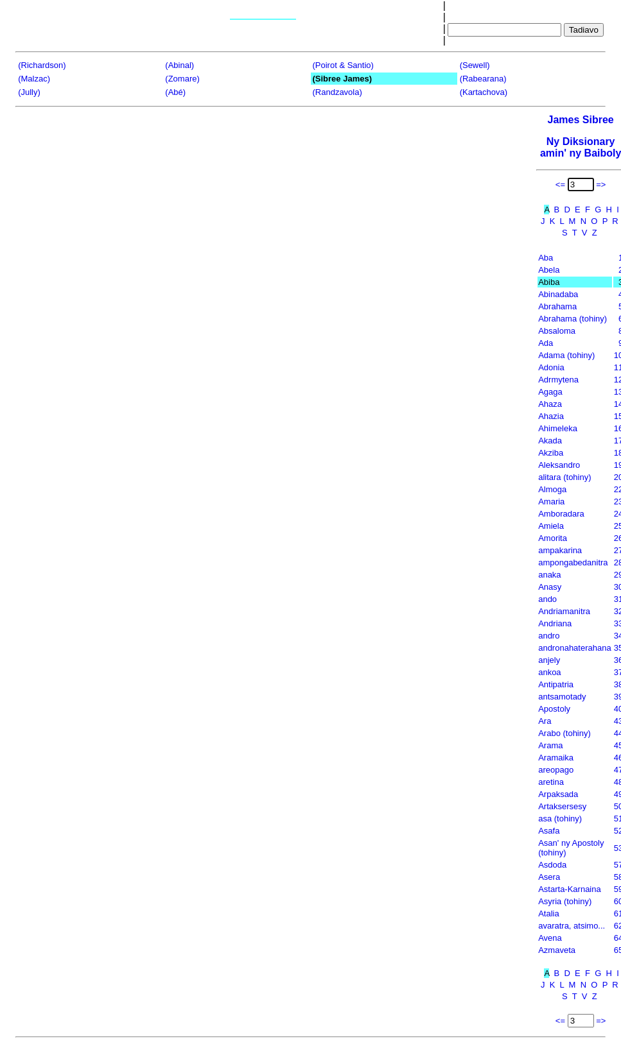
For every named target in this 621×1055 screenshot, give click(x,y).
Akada (550, 440)
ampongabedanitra (573, 562)
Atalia (548, 913)
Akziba (550, 453)
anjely (549, 660)
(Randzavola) (337, 92)
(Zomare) (182, 78)
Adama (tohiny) (566, 355)
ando (547, 599)
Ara (544, 721)
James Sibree (581, 119)
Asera (549, 877)
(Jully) (29, 92)
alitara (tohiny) (564, 477)
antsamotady (562, 696)
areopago (555, 770)
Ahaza (550, 404)
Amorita (552, 538)
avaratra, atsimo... (571, 926)
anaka (549, 574)
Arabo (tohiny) (564, 733)
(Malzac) (34, 78)
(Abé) (175, 92)
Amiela (551, 526)
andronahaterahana (574, 648)
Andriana (555, 623)
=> (601, 184)
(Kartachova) (483, 92)
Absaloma (556, 331)
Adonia (551, 367)
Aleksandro (559, 465)
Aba (545, 257)
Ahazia (551, 416)
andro (548, 635)
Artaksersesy (562, 806)
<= (560, 184)
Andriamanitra (564, 611)
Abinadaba (558, 294)
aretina (551, 782)
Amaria (551, 501)
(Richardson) (42, 65)
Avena (550, 938)
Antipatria (555, 684)
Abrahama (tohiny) (572, 318)
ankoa (549, 672)
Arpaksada (558, 794)
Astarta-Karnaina (569, 889)
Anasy (549, 587)
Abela (548, 270)
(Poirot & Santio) (342, 65)
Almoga (552, 489)
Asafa (548, 831)
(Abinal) (179, 65)
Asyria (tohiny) (564, 901)
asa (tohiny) (560, 818)
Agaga (550, 392)
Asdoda (552, 865)
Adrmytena (558, 379)
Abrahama (557, 306)
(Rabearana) (483, 78)
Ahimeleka (557, 428)
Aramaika (555, 757)
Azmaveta (556, 950)
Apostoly (554, 709)
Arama (550, 745)
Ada (545, 343)
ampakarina (560, 550)
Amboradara (561, 514)
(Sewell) (475, 65)
